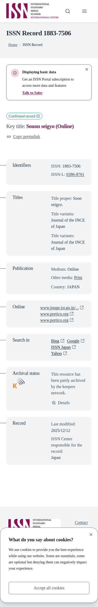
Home (13, 45)
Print (78, 277)
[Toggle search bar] (67, 11)
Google (73, 341)
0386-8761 (75, 174)
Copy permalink (23, 136)
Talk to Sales (32, 93)
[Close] (91, 534)
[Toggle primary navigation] (84, 11)
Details (61, 403)
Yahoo (56, 353)
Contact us (81, 525)
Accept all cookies (48, 588)
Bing (55, 341)
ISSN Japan (61, 347)
